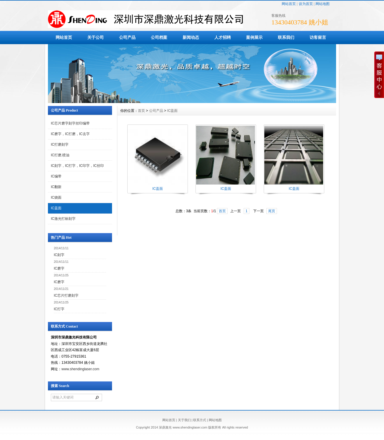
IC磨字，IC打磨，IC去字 (70, 134)
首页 (141, 111)
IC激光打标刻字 (63, 219)
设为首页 (306, 4)
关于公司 (95, 37)
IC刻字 (59, 255)
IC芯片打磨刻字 (66, 295)
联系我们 (286, 37)
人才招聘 (222, 37)
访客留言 (318, 37)
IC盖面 (56, 208)
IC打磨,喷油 (60, 155)
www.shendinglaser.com (80, 369)
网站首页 (289, 4)
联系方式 (199, 420)
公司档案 (159, 37)
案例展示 (254, 37)
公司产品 (127, 37)
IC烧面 (56, 197)
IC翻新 (56, 187)
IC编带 (56, 176)
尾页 (271, 211)
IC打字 (59, 309)
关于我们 (184, 420)
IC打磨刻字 (60, 144)
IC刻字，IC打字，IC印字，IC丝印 (77, 166)
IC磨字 (59, 268)
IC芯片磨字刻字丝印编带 (70, 123)
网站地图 (322, 4)
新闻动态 (191, 37)
